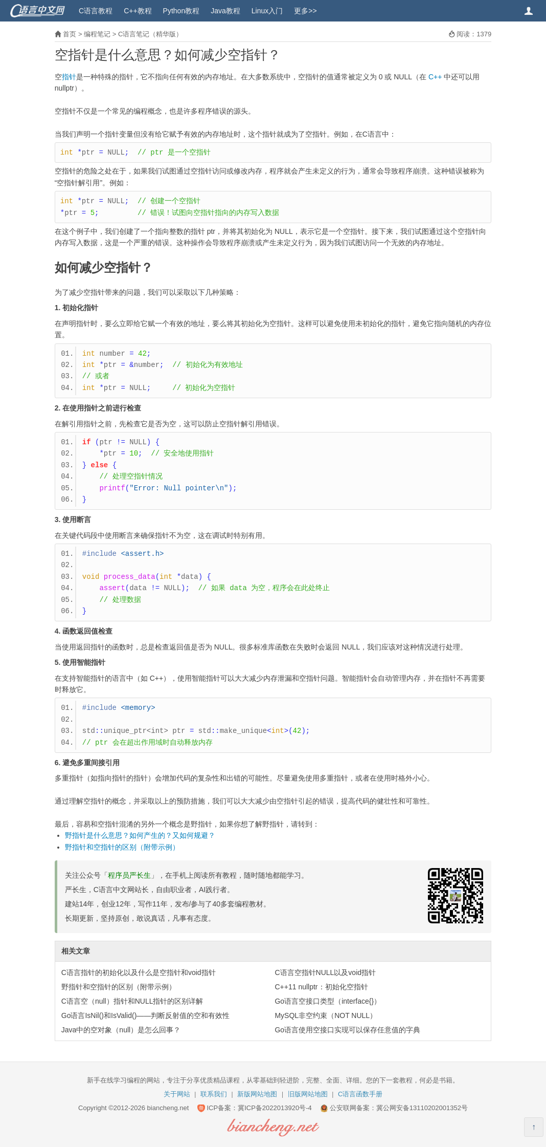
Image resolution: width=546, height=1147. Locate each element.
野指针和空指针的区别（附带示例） (122, 847)
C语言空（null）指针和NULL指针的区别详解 (132, 1001)
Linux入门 (267, 11)
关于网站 (177, 1094)
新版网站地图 (257, 1094)
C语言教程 (95, 11)
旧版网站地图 (308, 1094)
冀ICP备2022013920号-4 (275, 1108)
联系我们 (213, 1094)
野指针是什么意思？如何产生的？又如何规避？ (140, 835)
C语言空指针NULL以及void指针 (325, 972)
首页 (69, 34)
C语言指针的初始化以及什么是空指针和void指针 (138, 972)
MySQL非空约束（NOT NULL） (326, 1015)
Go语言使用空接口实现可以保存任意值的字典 (347, 1030)
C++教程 (137, 11)
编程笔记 (97, 34)
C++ (435, 77)
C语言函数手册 (360, 1094)
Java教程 (225, 11)
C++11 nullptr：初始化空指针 (321, 987)
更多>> (305, 11)
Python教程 (181, 11)
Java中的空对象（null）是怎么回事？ (120, 1030)
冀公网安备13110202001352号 (422, 1108)
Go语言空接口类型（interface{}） (328, 1001)
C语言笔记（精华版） (150, 34)
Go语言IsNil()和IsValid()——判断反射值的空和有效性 (145, 1015)
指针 (69, 77)
